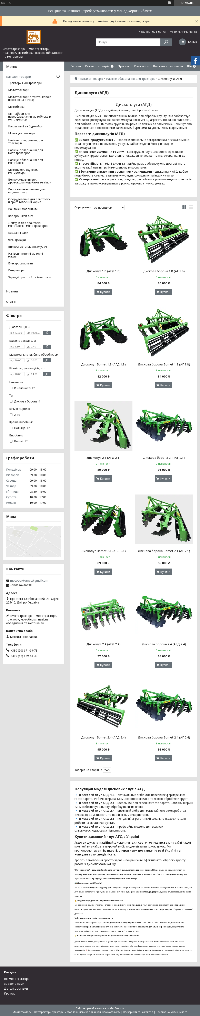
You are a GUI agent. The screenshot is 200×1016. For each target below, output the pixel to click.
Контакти (141, 66)
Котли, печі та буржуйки (25, 126)
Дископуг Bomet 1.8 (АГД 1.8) (103, 364)
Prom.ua (119, 1008)
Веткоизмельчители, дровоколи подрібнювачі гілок (29, 181)
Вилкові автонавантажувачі (27, 246)
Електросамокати (20, 263)
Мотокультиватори (21, 133)
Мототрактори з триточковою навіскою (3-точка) (29, 99)
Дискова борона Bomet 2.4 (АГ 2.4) (164, 737)
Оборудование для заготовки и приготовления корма (29, 201)
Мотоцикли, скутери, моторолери (23, 171)
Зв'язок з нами (14, 984)
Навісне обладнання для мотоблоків (25, 161)
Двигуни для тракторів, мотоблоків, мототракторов (28, 224)
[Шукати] (166, 42)
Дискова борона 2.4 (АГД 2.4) (164, 644)
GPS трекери (17, 240)
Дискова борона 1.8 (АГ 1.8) (164, 271)
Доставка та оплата (168, 66)
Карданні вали (18, 233)
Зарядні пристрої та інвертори (29, 277)
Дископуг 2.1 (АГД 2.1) (103, 457)
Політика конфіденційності (171, 1012)
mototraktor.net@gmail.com (29, 580)
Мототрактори (18, 90)
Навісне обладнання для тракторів (130, 79)
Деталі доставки (16, 988)
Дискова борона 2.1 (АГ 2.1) (164, 457)
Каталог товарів (97, 66)
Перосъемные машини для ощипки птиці (27, 191)
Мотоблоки (16, 107)
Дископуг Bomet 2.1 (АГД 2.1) (103, 550)
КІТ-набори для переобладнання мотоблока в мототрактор (29, 116)
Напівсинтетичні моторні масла (25, 255)
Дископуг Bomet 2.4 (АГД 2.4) (103, 737)
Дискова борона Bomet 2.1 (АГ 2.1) (164, 550)
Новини (12, 291)
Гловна (75, 66)
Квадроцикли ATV (20, 216)
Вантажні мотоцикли (23, 209)
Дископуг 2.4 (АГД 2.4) (103, 644)
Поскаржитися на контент (138, 1012)
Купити (105, 292)
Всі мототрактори (16, 979)
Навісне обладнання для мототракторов (25, 152)
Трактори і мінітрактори (25, 83)
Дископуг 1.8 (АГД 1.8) (103, 271)
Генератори (16, 270)
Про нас (124, 66)
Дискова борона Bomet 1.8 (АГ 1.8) (164, 364)
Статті (11, 301)
